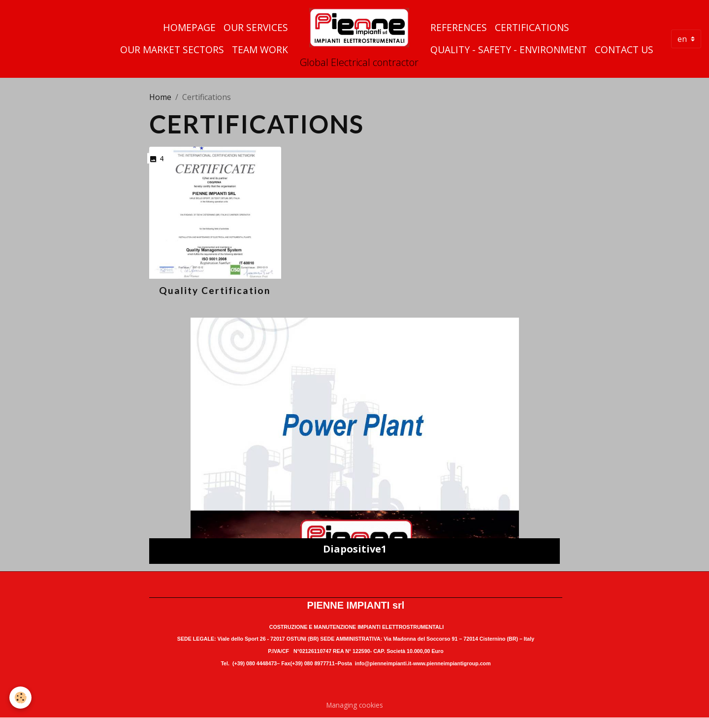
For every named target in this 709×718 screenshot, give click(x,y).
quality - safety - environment (508, 49)
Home (160, 97)
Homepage (189, 27)
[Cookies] (21, 697)
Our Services (256, 27)
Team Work (260, 49)
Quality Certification (215, 290)
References (458, 27)
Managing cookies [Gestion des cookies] (354, 705)
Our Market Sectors (172, 49)
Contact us (624, 49)
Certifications (532, 27)
